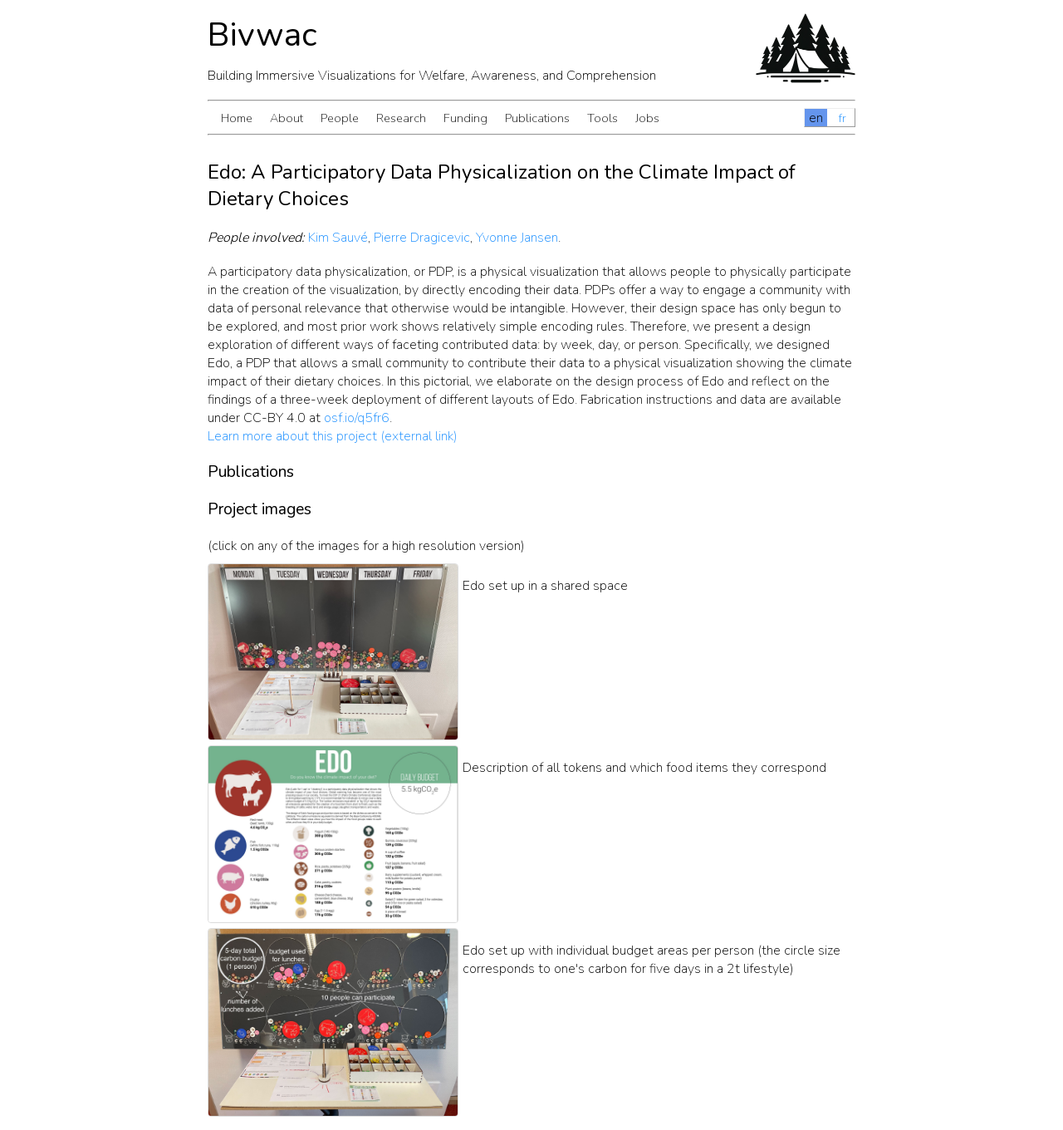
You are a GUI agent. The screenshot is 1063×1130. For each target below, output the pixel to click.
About (286, 118)
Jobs (647, 118)
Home (236, 118)
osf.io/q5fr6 (356, 418)
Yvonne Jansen (517, 237)
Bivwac (262, 34)
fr (842, 118)
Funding (465, 118)
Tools (602, 118)
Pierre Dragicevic (422, 237)
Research (401, 118)
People (340, 118)
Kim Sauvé (338, 237)
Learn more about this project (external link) (333, 436)
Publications (537, 118)
